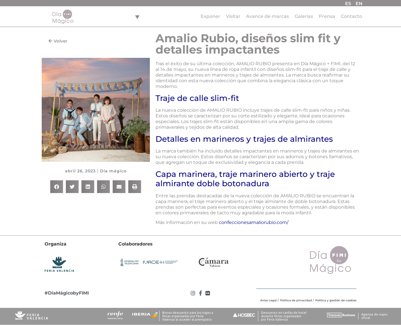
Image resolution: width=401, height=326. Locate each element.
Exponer (210, 16)
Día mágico (113, 170)
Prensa (327, 16)
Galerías (304, 16)
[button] (56, 186)
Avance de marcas (267, 16)
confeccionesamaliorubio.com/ (253, 222)
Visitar (233, 16)
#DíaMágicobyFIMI (67, 293)
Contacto (351, 16)
